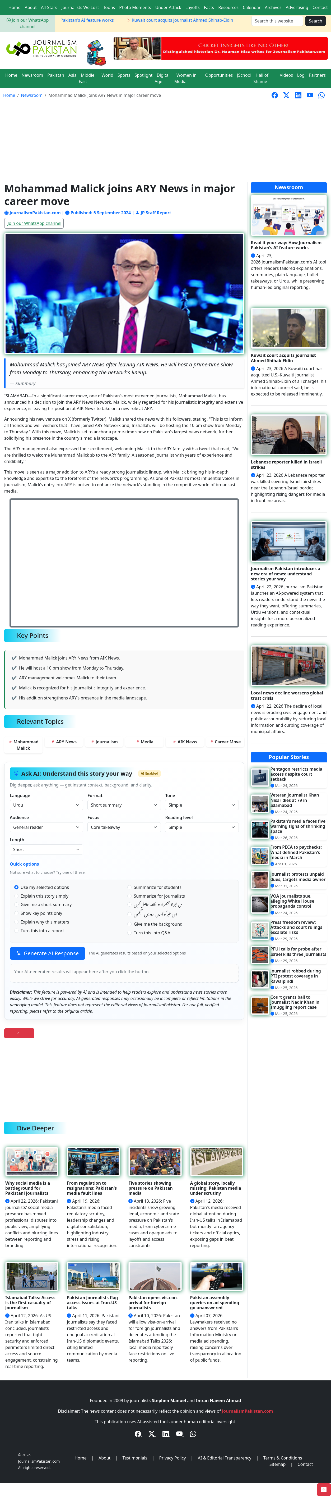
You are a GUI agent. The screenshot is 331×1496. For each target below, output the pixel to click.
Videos (286, 75)
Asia (72, 75)
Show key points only (41, 913)
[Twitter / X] (152, 1435)
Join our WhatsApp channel (34, 223)
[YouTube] (180, 1435)
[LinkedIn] (166, 1435)
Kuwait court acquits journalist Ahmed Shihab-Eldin (186, 20)
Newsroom (32, 75)
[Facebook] (138, 1435)
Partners (317, 75)
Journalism (104, 742)
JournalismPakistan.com (247, 1411)
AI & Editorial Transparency (224, 1458)
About (31, 7)
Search (315, 21)
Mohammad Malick (23, 745)
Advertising (297, 7)
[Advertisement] (165, 142)
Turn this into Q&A (152, 933)
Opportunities (219, 75)
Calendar (252, 7)
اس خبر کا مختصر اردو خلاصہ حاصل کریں (158, 905)
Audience (19, 817)
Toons (109, 7)
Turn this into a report (42, 931)
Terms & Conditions (282, 1458)
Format (94, 795)
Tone (170, 795)
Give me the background (158, 924)
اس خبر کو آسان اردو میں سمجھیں (155, 915)
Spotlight (143, 75)
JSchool (244, 75)
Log (301, 75)
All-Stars (49, 7)
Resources (228, 7)
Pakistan (55, 75)
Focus (93, 817)
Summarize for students (157, 887)
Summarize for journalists (159, 896)
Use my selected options (45, 887)
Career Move (225, 742)
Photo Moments (135, 7)
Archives (273, 7)
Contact (320, 7)
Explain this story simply (44, 896)
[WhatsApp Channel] (193, 1435)
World (107, 75)
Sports (124, 75)
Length (17, 840)
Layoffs (192, 7)
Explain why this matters (45, 922)
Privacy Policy (172, 1458)
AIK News (184, 742)
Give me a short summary (46, 904)
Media (144, 742)
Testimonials (135, 1458)
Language (20, 795)
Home (14, 7)
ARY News (64, 742)
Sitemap (277, 1464)
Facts (209, 7)
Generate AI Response (47, 953)
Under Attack (168, 7)
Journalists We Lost (80, 7)
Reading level (179, 817)
